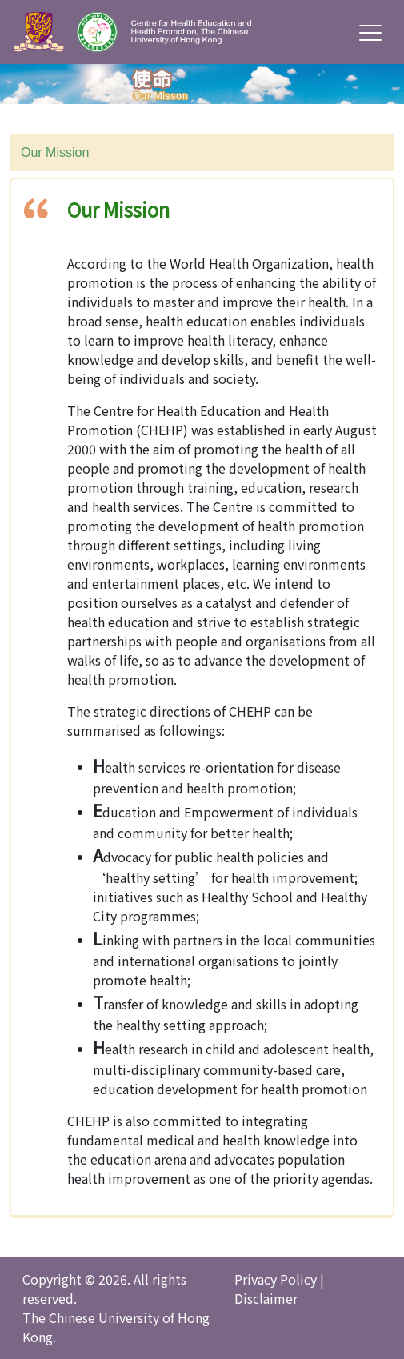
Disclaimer (266, 1298)
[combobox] (202, 152)
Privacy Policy (275, 1279)
